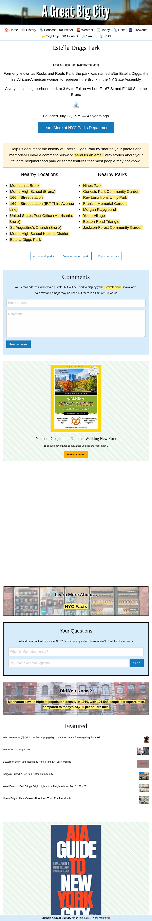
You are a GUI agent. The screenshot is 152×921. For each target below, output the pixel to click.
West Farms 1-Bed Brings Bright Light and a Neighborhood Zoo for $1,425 (44, 786)
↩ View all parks (43, 256)
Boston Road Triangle (101, 221)
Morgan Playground (99, 209)
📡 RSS (105, 36)
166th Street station (26, 197)
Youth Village (94, 216)
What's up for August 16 (16, 749)
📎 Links (119, 30)
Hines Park (92, 185)
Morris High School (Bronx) (32, 191)
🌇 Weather (84, 30)
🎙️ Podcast (47, 30)
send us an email (89, 155)
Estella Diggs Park (25, 239)
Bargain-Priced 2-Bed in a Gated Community (28, 774)
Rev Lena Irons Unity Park (105, 197)
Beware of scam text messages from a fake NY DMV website (37, 761)
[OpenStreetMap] (88, 64)
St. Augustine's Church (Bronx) (35, 227)
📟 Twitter (66, 30)
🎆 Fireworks (138, 30)
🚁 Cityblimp (50, 36)
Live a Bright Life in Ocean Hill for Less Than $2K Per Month (37, 798)
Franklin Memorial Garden (105, 203)
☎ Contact (70, 36)
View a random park (76, 256)
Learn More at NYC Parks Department (75, 128)
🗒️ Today (103, 30)
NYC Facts (76, 606)
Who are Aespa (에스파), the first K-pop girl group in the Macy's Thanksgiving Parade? (51, 737)
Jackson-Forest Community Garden (112, 227)
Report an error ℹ (108, 256)
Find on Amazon (76, 454)
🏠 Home (11, 30)
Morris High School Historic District (39, 234)
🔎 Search (88, 36)
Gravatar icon (113, 287)
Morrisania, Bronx (25, 185)
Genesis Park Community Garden (111, 191)
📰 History (28, 30)
